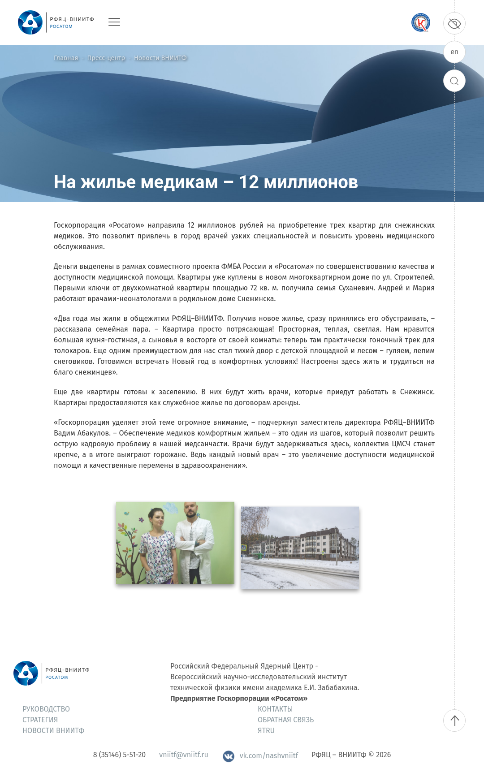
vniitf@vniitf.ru (183, 755)
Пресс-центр (106, 58)
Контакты (275, 709)
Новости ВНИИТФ (160, 58)
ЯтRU (266, 730)
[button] (175, 559)
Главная (66, 58)
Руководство (46, 709)
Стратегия (40, 720)
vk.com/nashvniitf (260, 755)
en (454, 51)
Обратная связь (286, 720)
